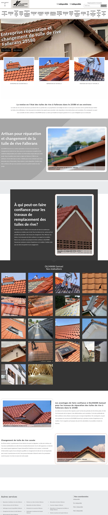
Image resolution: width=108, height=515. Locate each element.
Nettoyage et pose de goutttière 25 (59, 13)
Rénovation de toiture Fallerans (57, 502)
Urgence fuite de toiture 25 (21, 13)
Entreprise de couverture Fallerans (34, 508)
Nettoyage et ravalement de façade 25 (93, 13)
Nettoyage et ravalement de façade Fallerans (34, 512)
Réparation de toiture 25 (10, 14)
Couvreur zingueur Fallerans (56, 505)
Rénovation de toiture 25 (65, 14)
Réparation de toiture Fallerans (33, 505)
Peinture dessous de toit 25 (71, 13)
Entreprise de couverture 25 (4, 13)
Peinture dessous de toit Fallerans (10, 505)
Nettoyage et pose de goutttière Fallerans (12, 508)
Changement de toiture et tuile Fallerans (12, 511)
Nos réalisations (6, 50)
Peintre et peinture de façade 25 (99, 14)
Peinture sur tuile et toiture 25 (16, 13)
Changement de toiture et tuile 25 (41, 14)
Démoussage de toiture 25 (34, 14)
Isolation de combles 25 (104, 13)
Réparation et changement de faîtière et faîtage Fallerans (59, 509)
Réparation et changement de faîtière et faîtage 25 (27, 13)
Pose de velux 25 (88, 13)
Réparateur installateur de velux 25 (53, 14)
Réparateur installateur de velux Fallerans (12, 502)
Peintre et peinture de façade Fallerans (59, 513)
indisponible (62, 4)
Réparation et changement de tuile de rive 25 (77, 13)
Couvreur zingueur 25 (47, 14)
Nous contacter (18, 50)
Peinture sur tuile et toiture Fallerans (34, 502)
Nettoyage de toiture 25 (83, 14)
